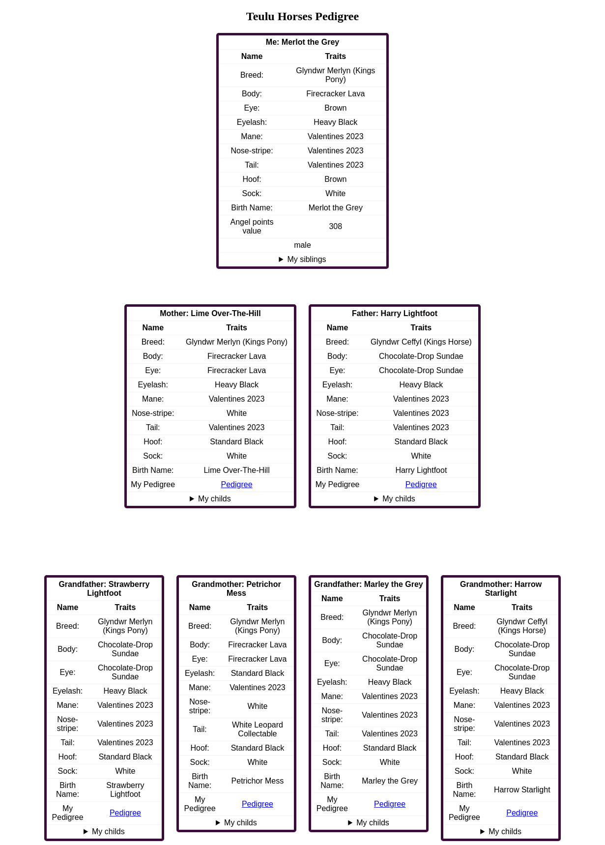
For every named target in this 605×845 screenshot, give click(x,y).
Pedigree (421, 484)
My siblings (306, 259)
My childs (398, 499)
